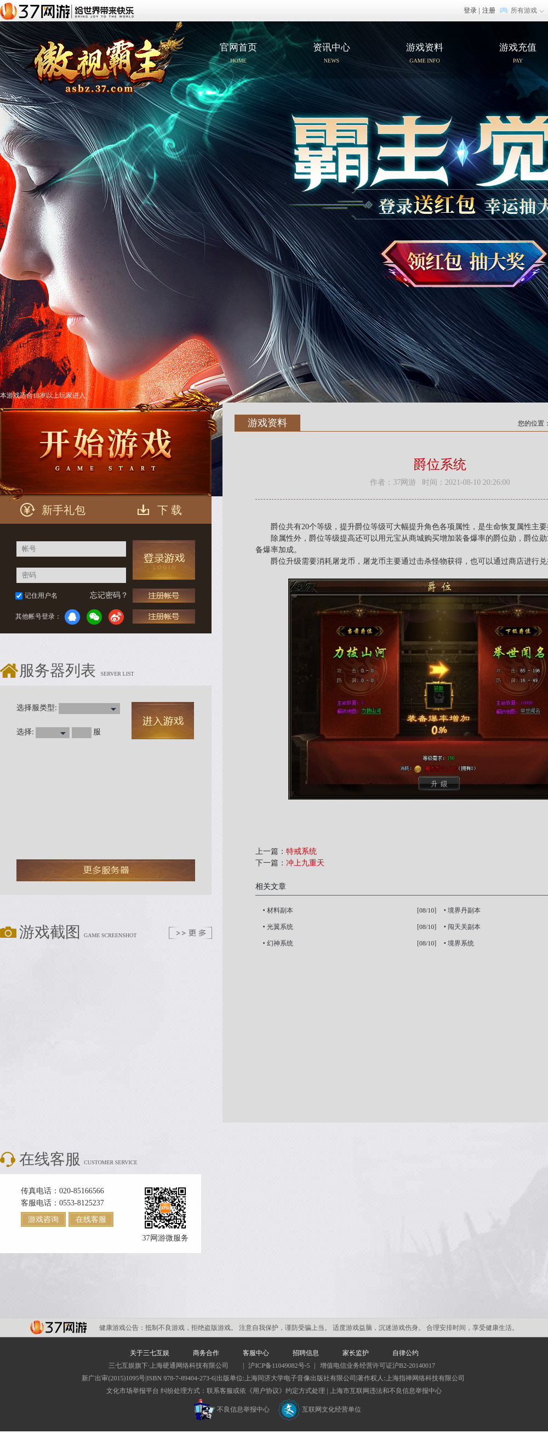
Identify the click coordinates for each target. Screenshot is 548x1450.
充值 (164, 616)
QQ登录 (72, 617)
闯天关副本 (464, 927)
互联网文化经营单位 (319, 1409)
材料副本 (280, 910)
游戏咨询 (43, 1219)
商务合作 (206, 1353)
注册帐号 (164, 595)
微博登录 (116, 617)
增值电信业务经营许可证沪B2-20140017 (377, 1365)
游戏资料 (424, 54)
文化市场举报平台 (132, 1391)
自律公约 (405, 1353)
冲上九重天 (305, 863)
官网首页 (102, 57)
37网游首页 (69, 10)
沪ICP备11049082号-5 (279, 1365)
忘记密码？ (109, 595)
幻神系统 (280, 943)
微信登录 (94, 617)
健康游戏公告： (122, 1328)
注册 (488, 10)
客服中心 (256, 1353)
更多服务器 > (105, 870)
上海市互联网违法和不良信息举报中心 (386, 1391)
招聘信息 (306, 1353)
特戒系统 (301, 851)
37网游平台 (58, 1327)
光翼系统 (280, 927)
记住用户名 (41, 595)
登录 (470, 10)
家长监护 (355, 1353)
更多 (190, 933)
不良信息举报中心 (231, 1409)
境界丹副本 (464, 910)
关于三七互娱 (149, 1353)
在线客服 (91, 1219)
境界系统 (461, 943)
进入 (163, 720)
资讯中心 (331, 54)
